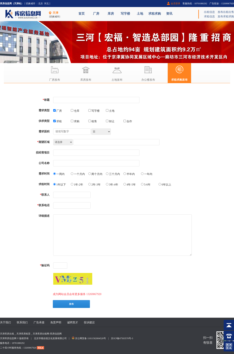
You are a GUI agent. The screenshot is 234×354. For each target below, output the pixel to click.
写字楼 (125, 13)
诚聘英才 (72, 322)
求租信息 (209, 16)
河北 (46, 3)
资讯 (169, 13)
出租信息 (209, 12)
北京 (40, 3)
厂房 (96, 13)
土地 (140, 13)
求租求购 (154, 13)
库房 (111, 13)
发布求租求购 (226, 16)
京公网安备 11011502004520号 (90, 338)
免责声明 (55, 322)
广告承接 (39, 322)
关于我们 (5, 322)
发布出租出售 (226, 12)
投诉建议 (89, 322)
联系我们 (22, 322)
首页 (81, 13)
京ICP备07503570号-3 (122, 338)
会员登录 (175, 3)
